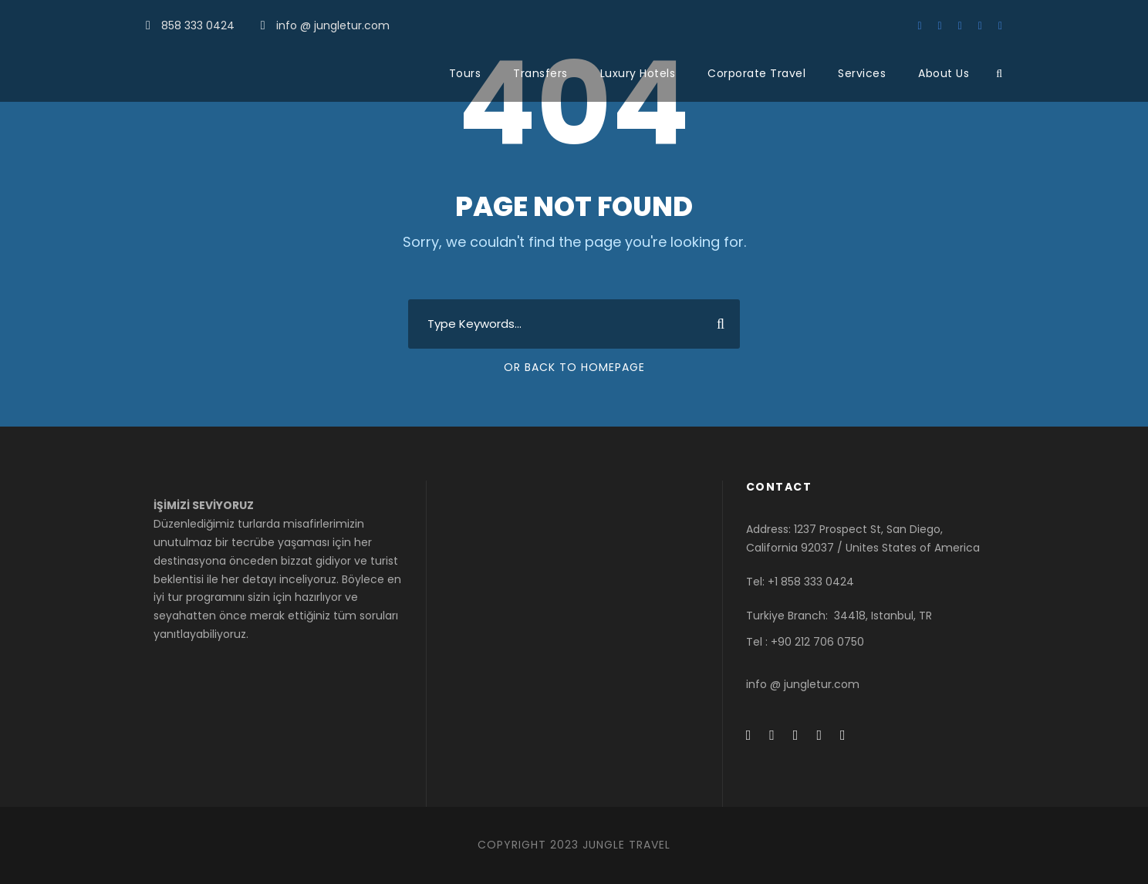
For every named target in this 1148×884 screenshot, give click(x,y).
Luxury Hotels (638, 73)
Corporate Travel (756, 73)
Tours (465, 73)
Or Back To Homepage (574, 367)
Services (862, 73)
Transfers (540, 73)
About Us (943, 73)
